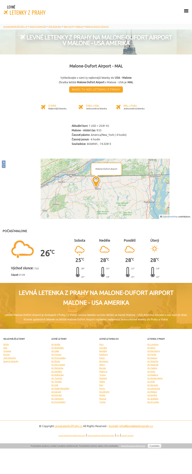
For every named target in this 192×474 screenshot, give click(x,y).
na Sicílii (151, 382)
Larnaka (103, 348)
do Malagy (152, 358)
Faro (101, 344)
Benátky (103, 351)
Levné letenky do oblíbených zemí (72, 435)
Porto (102, 388)
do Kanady (56, 392)
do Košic (151, 371)
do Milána (152, 392)
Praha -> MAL (92, 105)
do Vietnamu (57, 399)
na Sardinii (152, 395)
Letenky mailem (127, 435)
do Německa (57, 368)
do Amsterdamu (155, 378)
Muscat (102, 399)
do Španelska (57, 348)
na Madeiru (152, 375)
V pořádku (154, 446)
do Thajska (56, 382)
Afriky (6, 344)
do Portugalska (58, 358)
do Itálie (55, 351)
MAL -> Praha (130, 105)
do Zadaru (152, 368)
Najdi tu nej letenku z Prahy (96, 89)
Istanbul (103, 378)
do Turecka (56, 378)
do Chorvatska (58, 365)
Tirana (102, 375)
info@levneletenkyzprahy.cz (136, 426)
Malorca (103, 371)
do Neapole (152, 365)
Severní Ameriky (10, 361)
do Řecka (55, 361)
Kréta (102, 358)
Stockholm (104, 392)
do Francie (56, 354)
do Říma (151, 348)
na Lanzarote (153, 388)
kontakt (113, 426)
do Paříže (151, 354)
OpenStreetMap (170, 217)
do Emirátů (56, 395)
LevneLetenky (68, 426)
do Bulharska (57, 375)
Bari (101, 385)
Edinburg (103, 354)
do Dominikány (58, 402)
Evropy (6, 354)
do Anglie (55, 344)
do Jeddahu (152, 399)
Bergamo (103, 361)
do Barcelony (153, 351)
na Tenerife (152, 361)
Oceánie (7, 351)
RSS (117, 435)
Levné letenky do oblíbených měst (100, 435)
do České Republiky (60, 388)
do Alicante (152, 385)
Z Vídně (52, 105)
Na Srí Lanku (153, 402)
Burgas (102, 368)
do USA (54, 385)
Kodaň (102, 395)
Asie (5, 348)
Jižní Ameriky (9, 358)
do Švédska (56, 371)
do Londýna (152, 344)
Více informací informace (133, 446)
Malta (102, 382)
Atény (102, 365)
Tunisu (102, 402)
